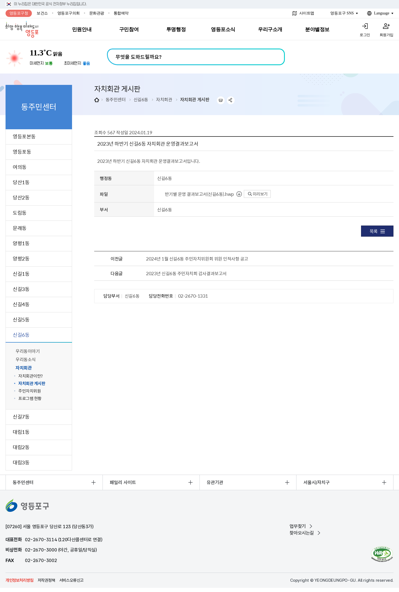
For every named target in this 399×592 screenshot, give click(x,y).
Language (381, 13)
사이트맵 (306, 13)
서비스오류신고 (71, 580)
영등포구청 (18, 13)
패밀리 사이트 (123, 482)
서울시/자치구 (316, 482)
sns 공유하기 (231, 100)
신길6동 (141, 99)
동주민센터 (116, 99)
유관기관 (215, 482)
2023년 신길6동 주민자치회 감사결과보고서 (186, 273)
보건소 (42, 13)
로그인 (365, 35)
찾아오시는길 (302, 533)
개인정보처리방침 (20, 580)
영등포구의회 (68, 13)
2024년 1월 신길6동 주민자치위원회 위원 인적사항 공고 (197, 258)
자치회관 (164, 99)
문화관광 (96, 13)
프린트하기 (221, 100)
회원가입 (386, 35)
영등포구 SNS (342, 13)
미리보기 (258, 194)
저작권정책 (46, 580)
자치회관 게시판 (194, 99)
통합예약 (121, 13)
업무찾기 (298, 526)
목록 (377, 231)
